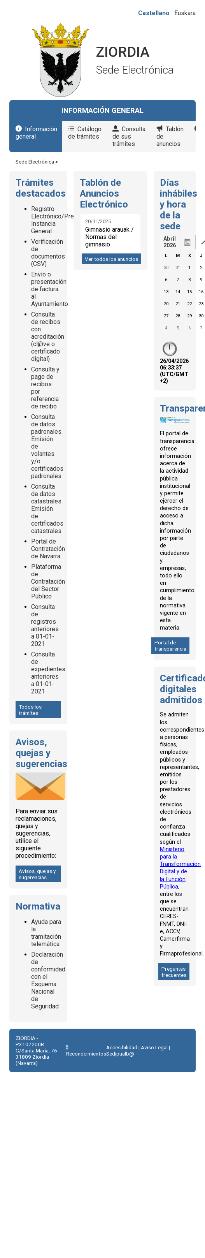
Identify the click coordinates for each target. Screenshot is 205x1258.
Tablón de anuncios (170, 136)
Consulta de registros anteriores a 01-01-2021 (45, 625)
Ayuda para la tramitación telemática (46, 933)
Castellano (154, 13)
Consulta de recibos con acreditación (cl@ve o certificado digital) (47, 336)
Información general (36, 132)
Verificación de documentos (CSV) (48, 252)
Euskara (185, 13)
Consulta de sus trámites (128, 136)
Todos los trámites (30, 710)
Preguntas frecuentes (173, 972)
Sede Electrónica (35, 161)
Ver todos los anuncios (111, 259)
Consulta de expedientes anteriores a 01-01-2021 (48, 673)
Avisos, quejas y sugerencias (37, 874)
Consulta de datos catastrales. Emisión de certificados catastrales (47, 509)
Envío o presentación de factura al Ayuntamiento (49, 289)
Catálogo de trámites (85, 132)
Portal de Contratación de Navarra (48, 549)
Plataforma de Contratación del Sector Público (48, 581)
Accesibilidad (121, 1047)
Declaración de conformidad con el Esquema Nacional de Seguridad (48, 980)
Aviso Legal (154, 1047)
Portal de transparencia (170, 645)
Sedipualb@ (120, 1053)
